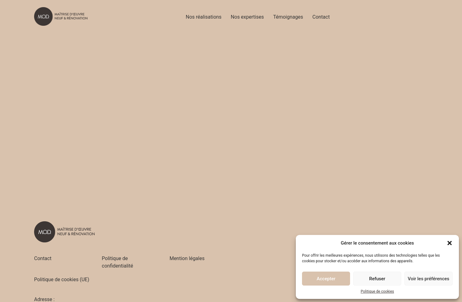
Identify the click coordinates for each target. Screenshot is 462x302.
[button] (449, 243)
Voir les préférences (428, 279)
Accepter (326, 279)
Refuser (377, 279)
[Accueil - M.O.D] (60, 16)
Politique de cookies (377, 291)
